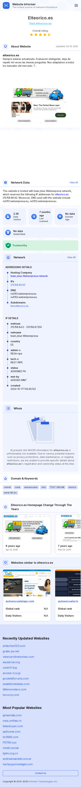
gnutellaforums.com (16, 678)
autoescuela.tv (68, 601)
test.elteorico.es (20, 305)
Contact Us (40, 773)
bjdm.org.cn (10, 753)
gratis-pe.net (11, 651)
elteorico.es (62, 194)
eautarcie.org (11, 662)
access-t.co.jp (12, 673)
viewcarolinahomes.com (18, 656)
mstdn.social (11, 748)
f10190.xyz (10, 742)
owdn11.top (10, 667)
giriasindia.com (12, 715)
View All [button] (74, 182)
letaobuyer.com (13, 726)
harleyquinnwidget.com (18, 764)
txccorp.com (11, 695)
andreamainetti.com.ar (17, 758)
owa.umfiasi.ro (12, 720)
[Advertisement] (40, 77)
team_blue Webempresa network (29, 276)
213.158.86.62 (18, 284)
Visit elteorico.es (40, 23)
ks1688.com (10, 737)
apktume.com (11, 731)
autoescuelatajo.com (20, 601)
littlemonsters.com (14, 689)
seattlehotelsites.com (16, 684)
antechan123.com (14, 646)
